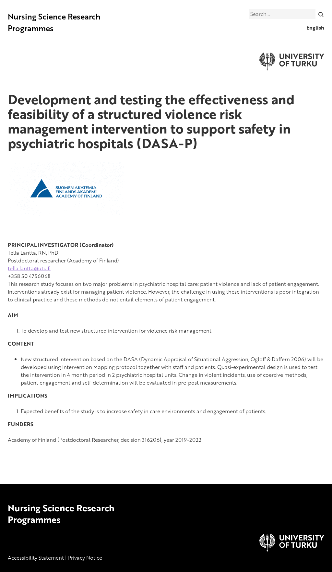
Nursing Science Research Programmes (54, 22)
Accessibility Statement (36, 558)
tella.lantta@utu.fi (29, 268)
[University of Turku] (291, 550)
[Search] (321, 14)
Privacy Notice (85, 558)
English (315, 28)
